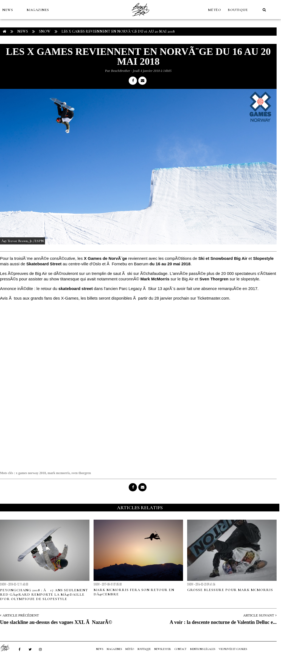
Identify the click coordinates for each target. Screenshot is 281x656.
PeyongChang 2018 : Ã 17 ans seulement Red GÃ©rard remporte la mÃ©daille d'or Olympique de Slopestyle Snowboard (44, 597)
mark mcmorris (58, 473)
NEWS (7, 10)
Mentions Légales (202, 649)
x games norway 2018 (31, 473)
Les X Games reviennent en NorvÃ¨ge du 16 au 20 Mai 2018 (118, 31)
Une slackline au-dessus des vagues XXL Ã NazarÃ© (56, 622)
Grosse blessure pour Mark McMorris (230, 590)
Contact (181, 649)
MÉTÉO (214, 10)
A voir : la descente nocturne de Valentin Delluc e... (223, 622)
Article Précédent (20, 615)
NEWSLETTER (162, 649)
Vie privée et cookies (233, 649)
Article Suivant (258, 615)
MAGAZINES (38, 10)
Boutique (238, 10)
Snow (44, 31)
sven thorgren (81, 473)
